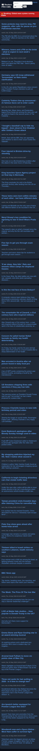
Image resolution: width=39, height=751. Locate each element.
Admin (35, 2)
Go (25, 6)
